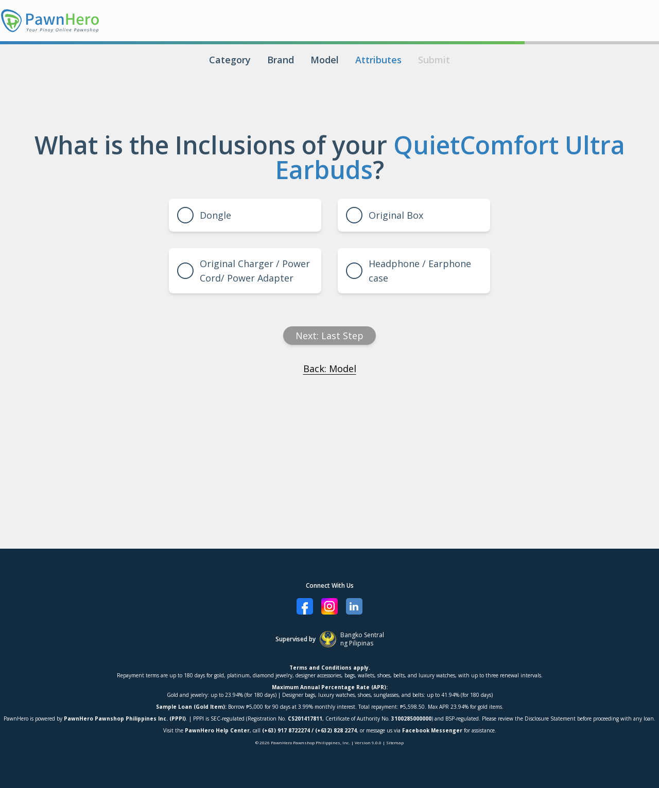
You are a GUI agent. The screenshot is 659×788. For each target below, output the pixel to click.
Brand (280, 60)
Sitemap (395, 742)
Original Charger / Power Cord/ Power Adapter (243, 270)
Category (230, 60)
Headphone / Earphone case (408, 270)
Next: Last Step (329, 335)
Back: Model (329, 368)
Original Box (384, 215)
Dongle (204, 215)
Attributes (378, 60)
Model (324, 60)
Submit (434, 60)
